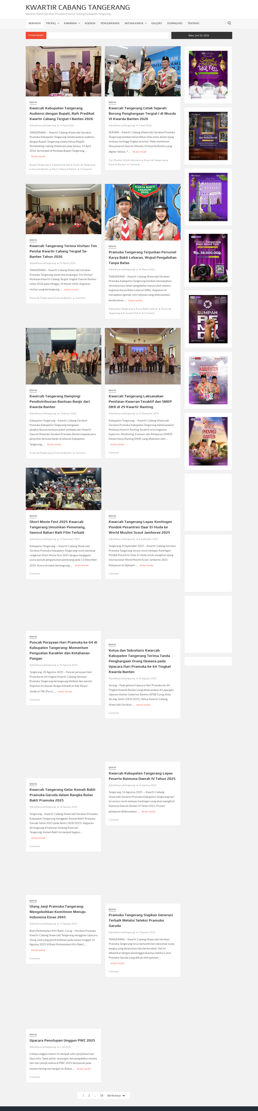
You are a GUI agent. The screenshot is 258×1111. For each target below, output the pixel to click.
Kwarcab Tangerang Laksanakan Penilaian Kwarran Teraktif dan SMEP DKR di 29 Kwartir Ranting (140, 399)
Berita (33, 102)
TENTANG (193, 23)
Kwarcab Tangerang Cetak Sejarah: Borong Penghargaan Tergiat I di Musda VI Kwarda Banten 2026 (142, 113)
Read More (38, 155)
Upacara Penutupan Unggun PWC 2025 (62, 1033)
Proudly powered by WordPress (106, 1104)
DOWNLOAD (174, 23)
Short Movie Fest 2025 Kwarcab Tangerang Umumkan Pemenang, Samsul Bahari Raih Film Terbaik (57, 523)
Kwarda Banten (40, 167)
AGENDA (90, 23)
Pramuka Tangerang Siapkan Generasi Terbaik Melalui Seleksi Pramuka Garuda (141, 913)
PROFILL (51, 23)
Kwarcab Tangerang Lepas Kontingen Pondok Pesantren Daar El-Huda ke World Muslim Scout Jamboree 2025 (140, 523)
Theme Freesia (161, 1104)
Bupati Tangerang (39, 163)
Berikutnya (114, 1086)
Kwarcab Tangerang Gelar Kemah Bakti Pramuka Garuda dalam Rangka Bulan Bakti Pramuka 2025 (62, 789)
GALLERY (156, 23)
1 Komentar (86, 168)
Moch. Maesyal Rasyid (64, 167)
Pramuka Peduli (132, 310)
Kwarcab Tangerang (84, 163)
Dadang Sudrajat (61, 163)
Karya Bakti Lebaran (147, 306)
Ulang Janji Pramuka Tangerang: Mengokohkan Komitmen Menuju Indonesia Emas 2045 (58, 905)
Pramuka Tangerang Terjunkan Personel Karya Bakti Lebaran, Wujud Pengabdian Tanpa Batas (143, 256)
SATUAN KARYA (134, 23)
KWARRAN (70, 23)
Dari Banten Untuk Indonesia (125, 158)
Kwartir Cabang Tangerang (78, 7)
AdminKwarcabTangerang (43, 125)
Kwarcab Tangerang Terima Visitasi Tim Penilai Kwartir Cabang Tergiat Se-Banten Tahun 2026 (63, 250)
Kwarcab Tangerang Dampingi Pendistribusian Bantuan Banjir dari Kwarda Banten (60, 399)
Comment (134, 163)
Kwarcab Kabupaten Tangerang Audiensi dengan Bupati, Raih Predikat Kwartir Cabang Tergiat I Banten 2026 (62, 113)
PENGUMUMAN (110, 23)
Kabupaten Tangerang (121, 306)
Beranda (35, 23)
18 (101, 1086)
